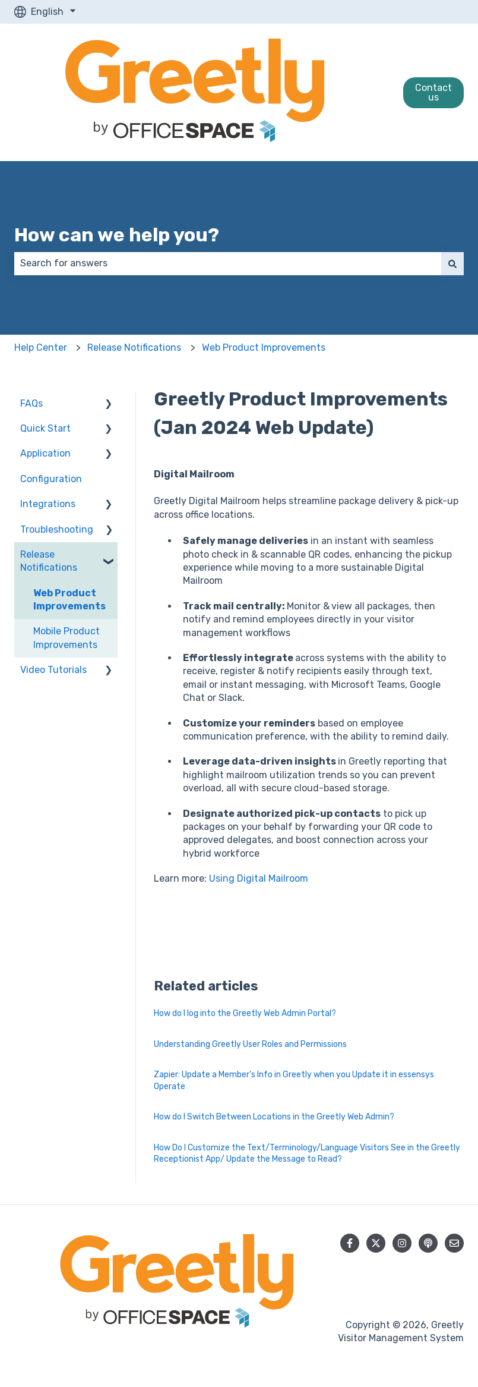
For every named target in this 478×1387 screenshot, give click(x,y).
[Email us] (454, 1243)
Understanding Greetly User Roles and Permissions (250, 1044)
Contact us (433, 92)
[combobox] (227, 263)
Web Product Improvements (263, 347)
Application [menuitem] (45, 453)
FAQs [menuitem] (31, 403)
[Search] (452, 263)
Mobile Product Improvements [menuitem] (66, 637)
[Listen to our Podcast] (428, 1243)
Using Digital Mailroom (258, 878)
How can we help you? (116, 235)
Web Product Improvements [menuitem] (69, 599)
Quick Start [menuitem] (45, 428)
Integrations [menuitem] (47, 503)
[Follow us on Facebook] (349, 1243)
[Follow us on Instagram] (401, 1243)
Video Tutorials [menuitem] (53, 669)
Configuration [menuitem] (51, 479)
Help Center (40, 347)
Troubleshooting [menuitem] (56, 529)
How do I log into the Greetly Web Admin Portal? (245, 1013)
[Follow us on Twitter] (375, 1243)
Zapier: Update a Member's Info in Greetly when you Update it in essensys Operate (294, 1081)
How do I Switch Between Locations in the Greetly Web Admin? (274, 1117)
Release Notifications (134, 347)
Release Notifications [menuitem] (48, 561)
